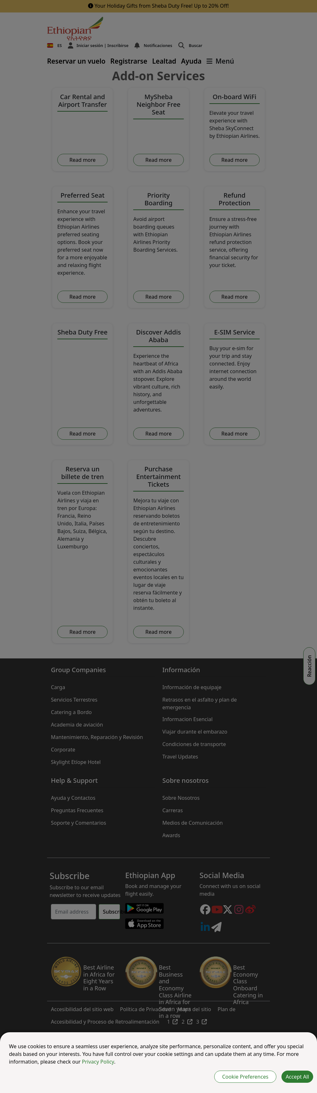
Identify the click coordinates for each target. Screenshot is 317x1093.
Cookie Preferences (245, 1076)
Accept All (297, 1076)
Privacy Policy (98, 1061)
